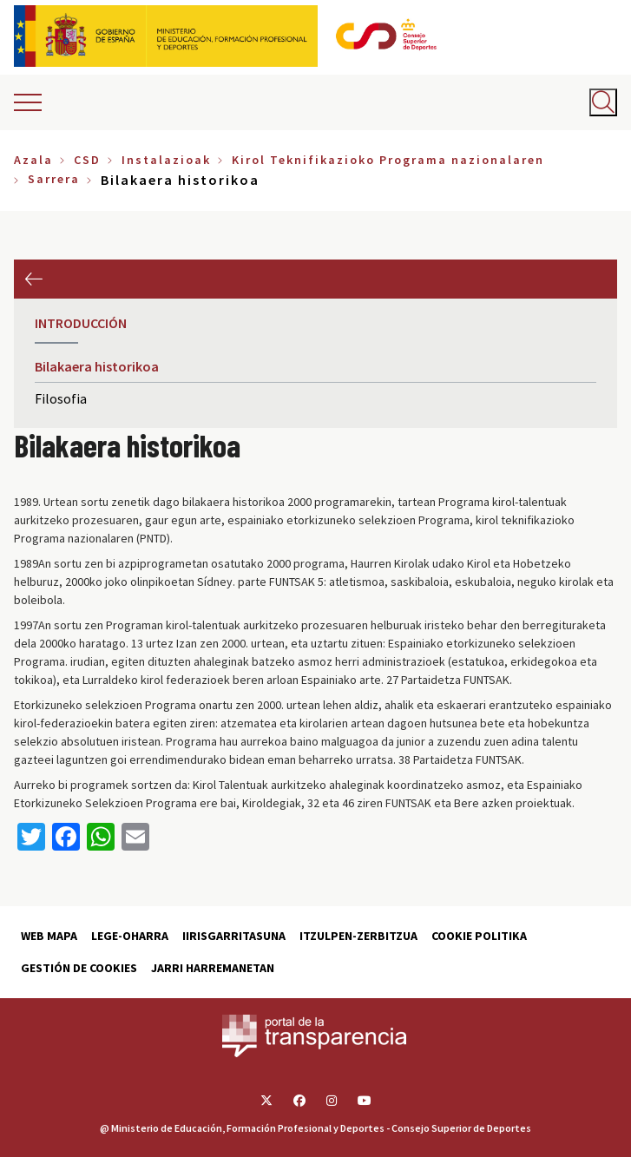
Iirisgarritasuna (234, 935)
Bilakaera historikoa (97, 366)
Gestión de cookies (79, 968)
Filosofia (61, 398)
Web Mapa (49, 935)
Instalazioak (166, 160)
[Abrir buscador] (603, 102)
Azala (33, 160)
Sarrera (54, 179)
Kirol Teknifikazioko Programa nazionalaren (388, 160)
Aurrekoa (33, 279)
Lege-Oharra (129, 935)
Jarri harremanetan (212, 968)
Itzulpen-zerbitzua (358, 935)
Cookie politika (479, 935)
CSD (87, 160)
